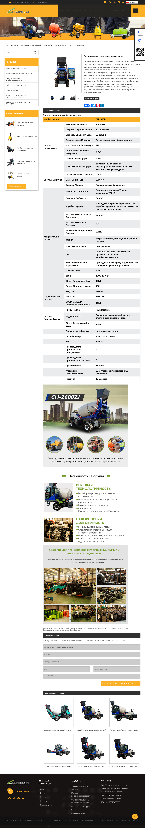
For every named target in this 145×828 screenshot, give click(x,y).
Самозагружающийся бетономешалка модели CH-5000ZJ (92, 766)
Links (103, 820)
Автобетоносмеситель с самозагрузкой (91, 730)
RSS (117, 820)
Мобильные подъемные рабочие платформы (18, 102)
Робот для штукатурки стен (16, 85)
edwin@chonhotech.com (20, 2)
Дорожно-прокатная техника (16, 68)
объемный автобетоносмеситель (59, 766)
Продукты (76, 11)
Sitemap (110, 820)
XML (122, 820)
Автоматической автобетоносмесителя (124, 730)
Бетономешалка (12, 90)
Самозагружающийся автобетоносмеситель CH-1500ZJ (59, 730)
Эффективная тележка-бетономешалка (70, 45)
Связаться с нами (121, 11)
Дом (61, 11)
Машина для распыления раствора (19, 73)
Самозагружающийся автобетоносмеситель (36, 45)
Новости (86, 11)
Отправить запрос (101, 11)
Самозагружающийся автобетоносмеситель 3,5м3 (124, 766)
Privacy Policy (132, 820)
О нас (67, 11)
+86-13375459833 (40, 2)
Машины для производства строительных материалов (16, 96)
